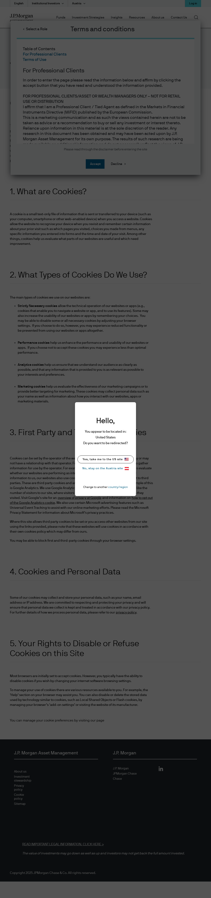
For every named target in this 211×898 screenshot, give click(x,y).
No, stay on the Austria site (105, 468)
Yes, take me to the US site (106, 459)
